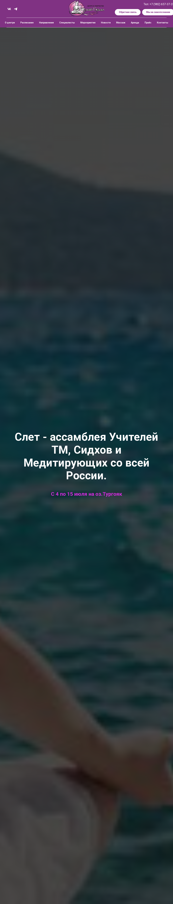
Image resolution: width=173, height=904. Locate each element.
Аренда (135, 22)
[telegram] (16, 9)
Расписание (27, 22)
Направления (46, 22)
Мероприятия (87, 22)
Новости (106, 22)
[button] (128, 12)
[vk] (9, 9)
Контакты (162, 22)
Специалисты (67, 22)
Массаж (120, 22)
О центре (10, 22)
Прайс (148, 22)
